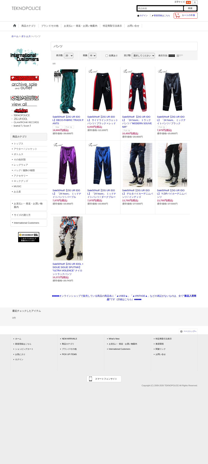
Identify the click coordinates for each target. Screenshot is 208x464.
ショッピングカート (24, 349)
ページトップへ (190, 331)
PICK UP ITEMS (69, 354)
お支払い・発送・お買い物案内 (28, 205)
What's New (114, 339)
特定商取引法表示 (164, 339)
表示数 (59, 55)
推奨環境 (160, 344)
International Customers (26, 222)
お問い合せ (161, 354)
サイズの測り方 (22, 215)
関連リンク (161, 349)
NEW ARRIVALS (69, 339)
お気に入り (20, 354)
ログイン (144, 15)
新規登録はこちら (162, 15)
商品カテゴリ (68, 344)
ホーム (18, 339)
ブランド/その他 (69, 349)
